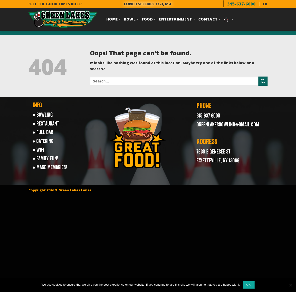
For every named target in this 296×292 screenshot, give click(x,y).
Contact (209, 19)
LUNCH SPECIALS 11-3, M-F (148, 3)
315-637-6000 (241, 4)
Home (113, 19)
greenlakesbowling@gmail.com (227, 124)
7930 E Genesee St (213, 151)
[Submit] (263, 81)
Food (149, 19)
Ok (248, 285)
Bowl (131, 19)
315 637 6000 (208, 115)
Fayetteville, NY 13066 (217, 160)
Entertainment (177, 19)
